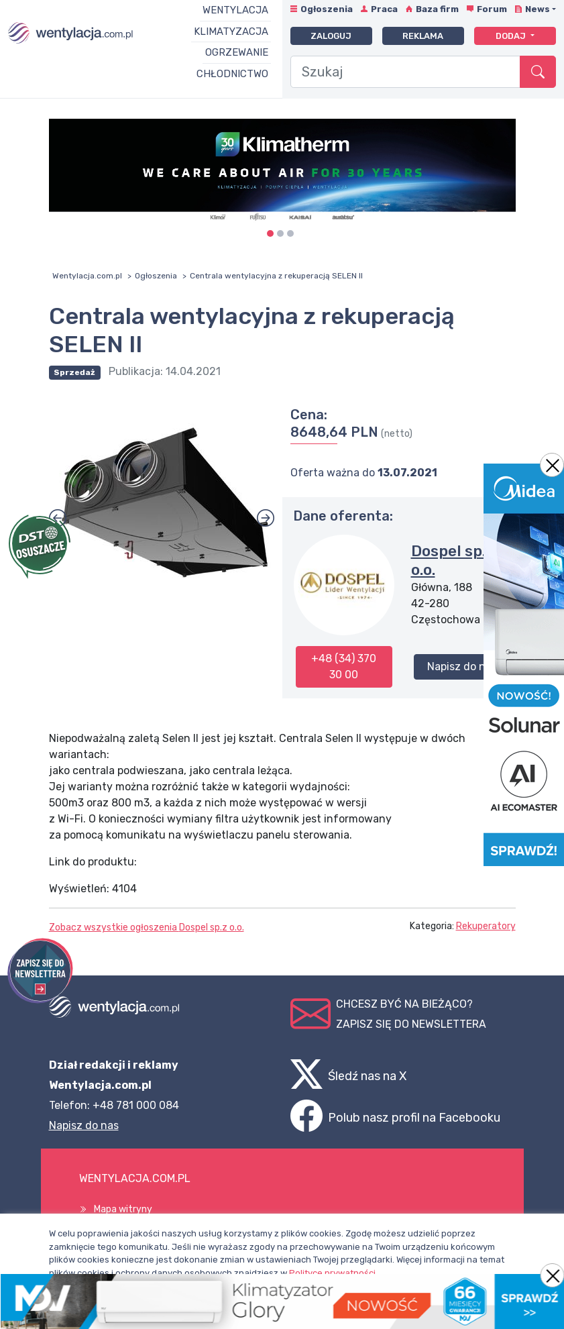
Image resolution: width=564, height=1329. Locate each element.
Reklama (422, 36)
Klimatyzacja (231, 31)
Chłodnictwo (232, 74)
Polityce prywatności (332, 1273)
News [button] (537, 9)
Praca (384, 9)
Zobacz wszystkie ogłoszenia (146, 927)
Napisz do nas (462, 666)
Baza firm (437, 9)
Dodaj (512, 36)
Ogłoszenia (326, 9)
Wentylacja (235, 10)
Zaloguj (331, 36)
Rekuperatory (486, 926)
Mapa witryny (123, 1209)
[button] (265, 518)
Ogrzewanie (236, 52)
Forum (492, 9)
